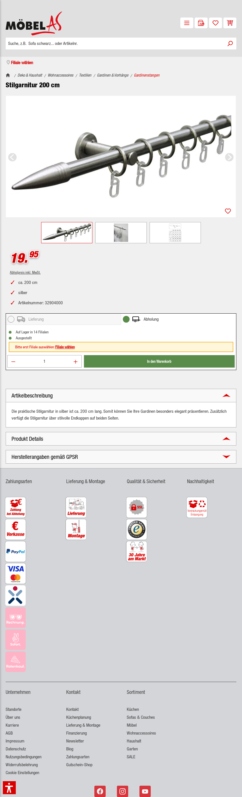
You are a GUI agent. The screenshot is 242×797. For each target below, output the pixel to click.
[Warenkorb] (229, 23)
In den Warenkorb (159, 361)
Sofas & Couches (141, 717)
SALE (131, 756)
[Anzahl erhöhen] (76, 361)
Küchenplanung (78, 717)
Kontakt (72, 709)
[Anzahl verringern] (13, 361)
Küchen (133, 709)
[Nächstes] (229, 156)
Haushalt (134, 741)
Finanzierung (76, 733)
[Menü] (186, 23)
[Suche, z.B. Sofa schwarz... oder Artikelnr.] (115, 43)
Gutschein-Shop (79, 764)
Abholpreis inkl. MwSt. (25, 272)
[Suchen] (229, 43)
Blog (69, 749)
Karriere (12, 725)
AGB (9, 733)
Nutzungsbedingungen (23, 756)
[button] (121, 395)
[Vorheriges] (12, 156)
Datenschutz (16, 749)
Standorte (13, 709)
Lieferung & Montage (83, 725)
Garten (132, 749)
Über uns (13, 717)
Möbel (132, 725)
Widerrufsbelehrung (22, 764)
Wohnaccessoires (141, 733)
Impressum (15, 741)
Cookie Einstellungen (22, 772)
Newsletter (75, 741)
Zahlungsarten (77, 756)
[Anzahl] (44, 361)
